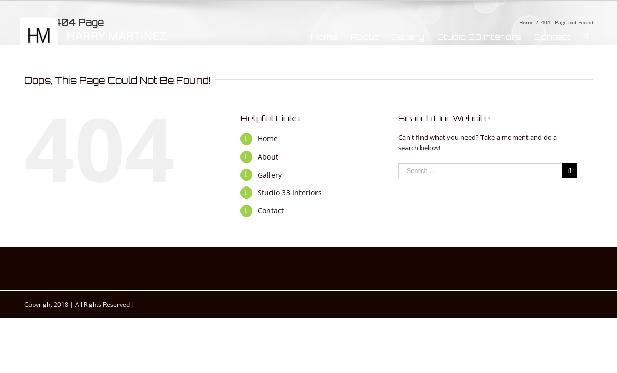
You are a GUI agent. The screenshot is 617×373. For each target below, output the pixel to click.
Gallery (270, 175)
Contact (271, 211)
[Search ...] (480, 170)
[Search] (599, 37)
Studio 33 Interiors (290, 192)
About (268, 157)
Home (268, 139)
